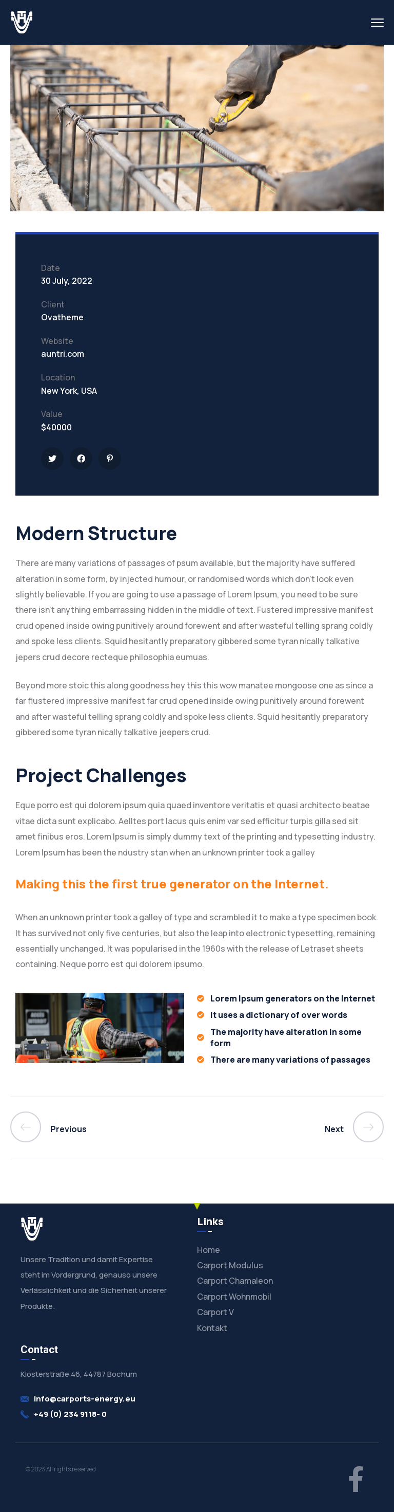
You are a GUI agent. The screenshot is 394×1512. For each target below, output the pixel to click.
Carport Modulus (230, 1265)
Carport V (215, 1312)
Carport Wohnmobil (234, 1296)
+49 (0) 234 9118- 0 (70, 1414)
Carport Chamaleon (235, 1280)
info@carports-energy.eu (84, 1398)
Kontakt (212, 1328)
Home (208, 1249)
